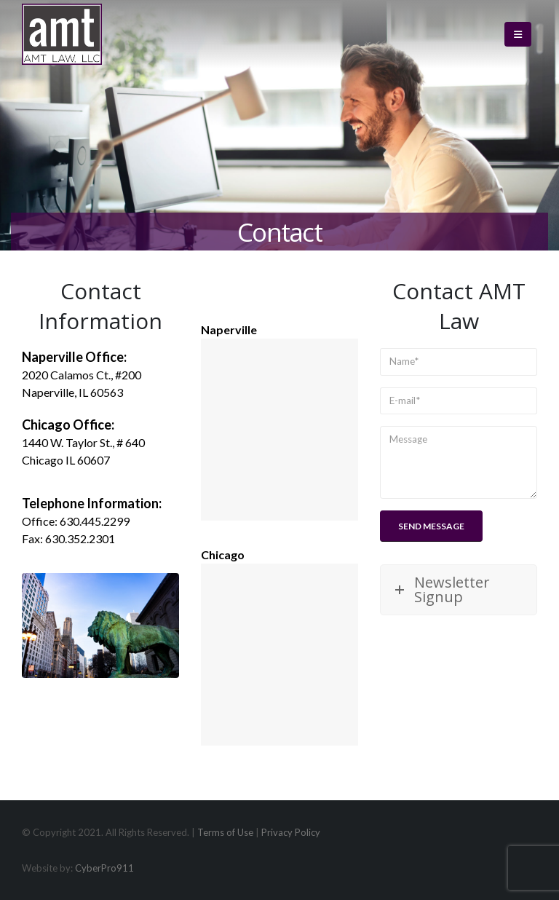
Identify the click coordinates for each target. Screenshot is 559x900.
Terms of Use (225, 832)
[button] (517, 34)
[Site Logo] (62, 34)
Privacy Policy (290, 832)
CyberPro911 (104, 868)
